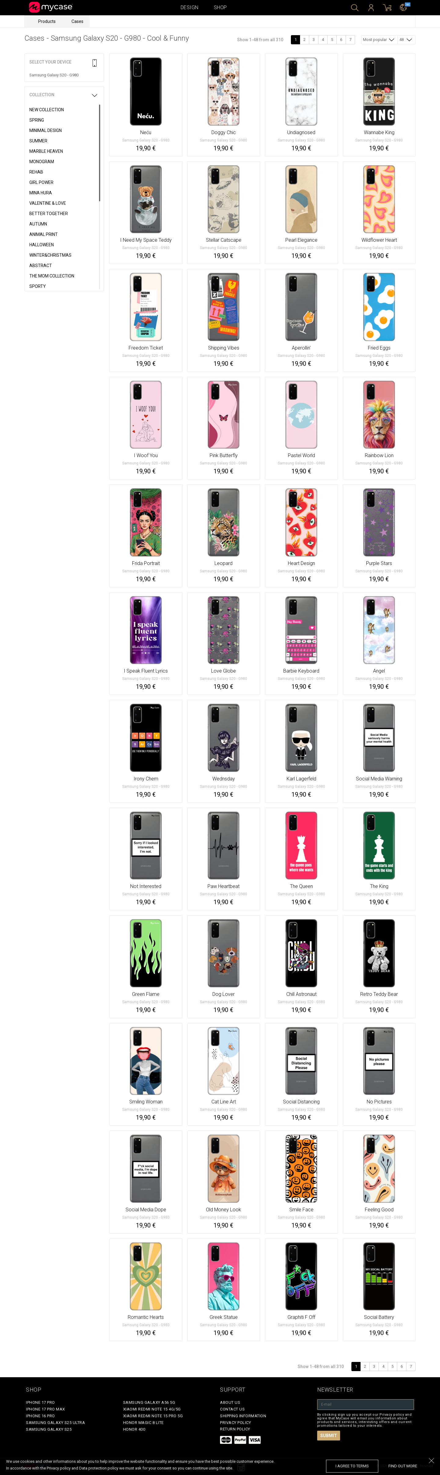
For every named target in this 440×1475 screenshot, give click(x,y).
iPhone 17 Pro (40, 1402)
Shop (220, 7)
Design (190, 7)
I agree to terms (352, 1466)
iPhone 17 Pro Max (45, 1409)
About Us (230, 1402)
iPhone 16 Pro (40, 1416)
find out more (402, 1466)
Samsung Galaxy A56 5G (149, 1402)
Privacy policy (235, 1422)
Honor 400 (134, 1429)
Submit (328, 1435)
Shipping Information (243, 1416)
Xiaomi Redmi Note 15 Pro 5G (153, 1416)
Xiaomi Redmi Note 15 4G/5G (152, 1409)
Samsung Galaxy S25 (49, 1429)
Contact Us (232, 1409)
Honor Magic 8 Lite (143, 1422)
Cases (77, 21)
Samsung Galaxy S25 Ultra (55, 1422)
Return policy (235, 1429)
